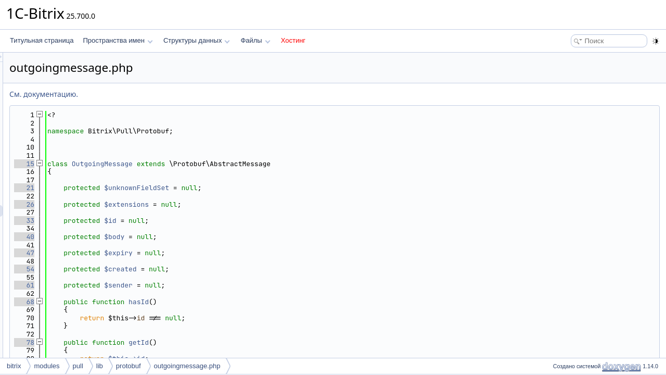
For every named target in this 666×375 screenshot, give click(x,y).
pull (78, 366)
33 (154, 220)
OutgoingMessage (232, 163)
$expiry (248, 252)
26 (154, 204)
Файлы (255, 40)
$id (240, 220)
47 (154, 252)
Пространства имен (117, 40)
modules (46, 366)
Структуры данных (196, 40)
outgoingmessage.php (187, 366)
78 (154, 342)
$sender (248, 285)
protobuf (128, 366)
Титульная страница (41, 40)
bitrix (14, 366)
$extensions (256, 204)
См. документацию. (173, 94)
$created (250, 269)
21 (154, 187)
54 (154, 269)
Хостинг (293, 40)
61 (154, 285)
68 (154, 301)
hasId (269, 301)
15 (154, 163)
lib (99, 366)
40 (154, 236)
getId (269, 342)
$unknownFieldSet (266, 187)
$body (244, 236)
